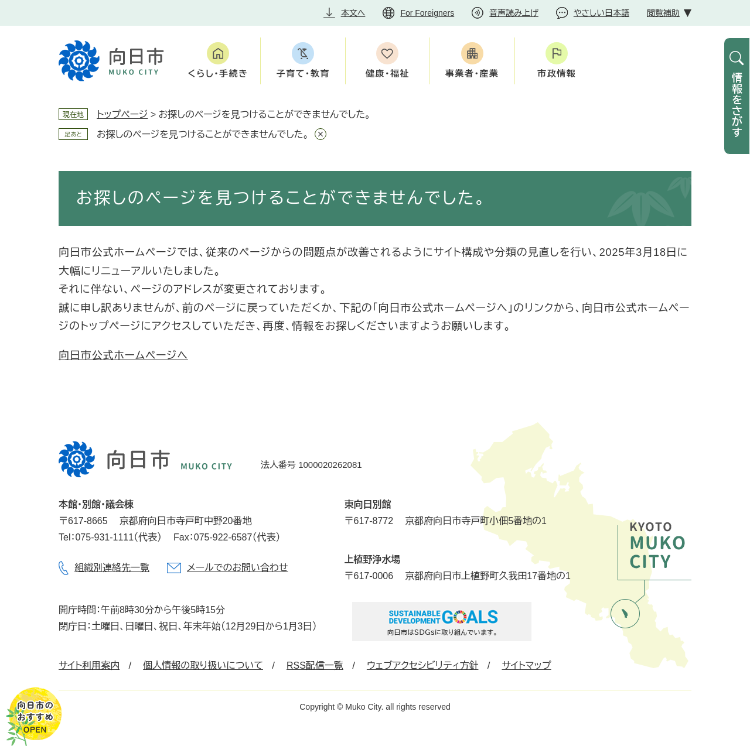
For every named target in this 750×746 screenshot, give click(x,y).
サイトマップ (526, 665)
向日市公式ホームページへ (123, 355)
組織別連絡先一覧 (111, 568)
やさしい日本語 (601, 13)
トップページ (122, 114)
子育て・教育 (302, 73)
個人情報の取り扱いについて (203, 665)
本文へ (353, 13)
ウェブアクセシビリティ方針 (423, 665)
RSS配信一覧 (315, 665)
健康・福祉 (388, 73)
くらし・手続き (218, 73)
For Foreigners (427, 13)
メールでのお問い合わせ (237, 568)
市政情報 (556, 73)
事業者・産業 (472, 73)
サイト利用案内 (89, 665)
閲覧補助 (663, 13)
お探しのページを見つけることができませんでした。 (203, 134)
